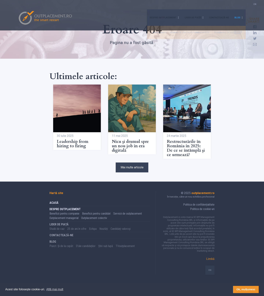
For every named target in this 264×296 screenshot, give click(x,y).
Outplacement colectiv (94, 222)
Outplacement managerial (64, 222)
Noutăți (103, 232)
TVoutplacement (125, 250)
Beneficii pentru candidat (96, 217)
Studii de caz (57, 232)
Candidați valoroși (121, 232)
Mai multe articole (132, 169)
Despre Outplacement (153, 8)
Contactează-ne (216, 8)
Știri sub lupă (105, 250)
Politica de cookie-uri (202, 213)
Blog (237, 8)
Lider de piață (186, 8)
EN (254, 8)
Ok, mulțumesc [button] (245, 289)
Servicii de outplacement (127, 217)
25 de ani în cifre (76, 232)
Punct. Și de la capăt (61, 250)
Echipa (93, 232)
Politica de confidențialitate (198, 208)
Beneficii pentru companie (64, 217)
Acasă (54, 206)
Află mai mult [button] (54, 289)
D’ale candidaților (86, 250)
